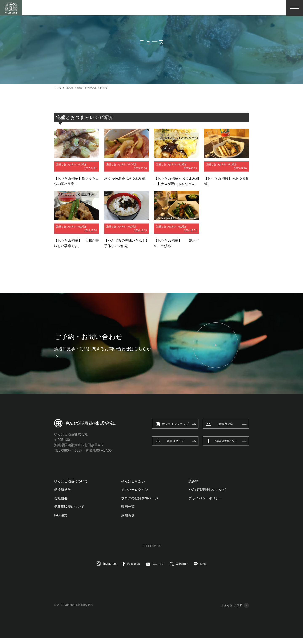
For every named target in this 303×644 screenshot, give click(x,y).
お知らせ (120, 521)
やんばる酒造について (48, 487)
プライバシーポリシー (213, 504)
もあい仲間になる (248, 446)
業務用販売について (47, 512)
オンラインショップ (198, 429)
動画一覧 (120, 512)
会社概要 (38, 504)
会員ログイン (198, 446)
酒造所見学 (248, 429)
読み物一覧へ (140, 271)
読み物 (201, 487)
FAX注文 (38, 521)
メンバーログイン (127, 495)
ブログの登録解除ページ (132, 504)
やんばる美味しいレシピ (214, 495)
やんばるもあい (125, 487)
